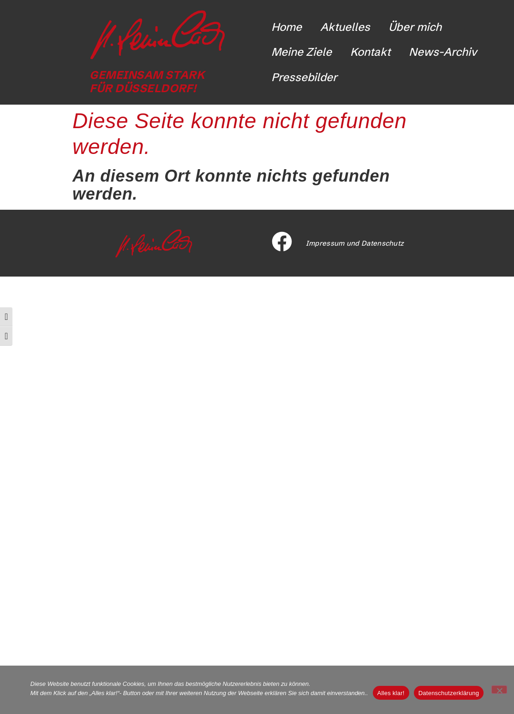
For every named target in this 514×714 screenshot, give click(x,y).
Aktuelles (345, 27)
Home (286, 27)
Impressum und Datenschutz (355, 243)
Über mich (415, 27)
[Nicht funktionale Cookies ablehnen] (499, 689)
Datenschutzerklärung (448, 693)
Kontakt (370, 52)
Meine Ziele (301, 52)
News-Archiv (443, 52)
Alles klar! (391, 693)
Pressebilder (304, 77)
